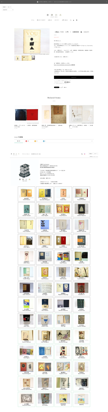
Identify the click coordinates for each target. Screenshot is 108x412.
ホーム (32, 20)
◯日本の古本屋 (54, 181)
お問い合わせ (65, 20)
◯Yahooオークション (44, 181)
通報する (65, 87)
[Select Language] (7, 10)
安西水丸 (81, 404)
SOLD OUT (73, 77)
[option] (32, 41)
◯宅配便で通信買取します (46, 183)
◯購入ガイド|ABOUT (57, 183)
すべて (18, 141)
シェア (61, 87)
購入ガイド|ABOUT (41, 20)
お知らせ (50, 20)
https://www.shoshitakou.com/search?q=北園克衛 (64, 64)
